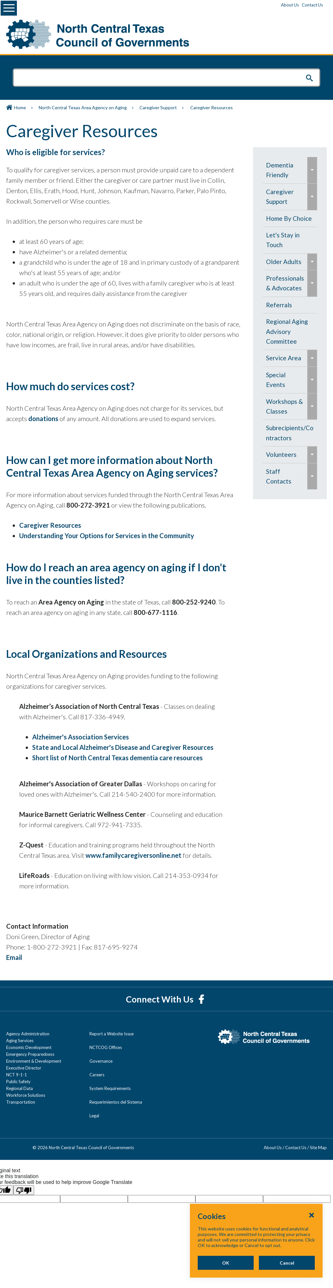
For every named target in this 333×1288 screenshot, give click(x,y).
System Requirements (110, 1088)
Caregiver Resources (50, 525)
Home (20, 107)
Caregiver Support (158, 107)
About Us (290, 4)
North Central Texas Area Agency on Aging (83, 107)
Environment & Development (33, 1061)
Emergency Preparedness (30, 1054)
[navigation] (290, 323)
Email (14, 957)
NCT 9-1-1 (16, 1074)
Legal (94, 1115)
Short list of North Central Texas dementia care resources (117, 758)
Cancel (287, 1263)
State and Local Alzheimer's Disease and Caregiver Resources (122, 747)
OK (225, 1263)
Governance (101, 1061)
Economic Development (28, 1047)
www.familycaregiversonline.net (134, 855)
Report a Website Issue (111, 1033)
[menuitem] (285, 170)
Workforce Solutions (25, 1095)
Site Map (318, 1147)
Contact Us (312, 4)
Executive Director (23, 1067)
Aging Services (19, 1040)
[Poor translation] (23, 1190)
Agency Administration (27, 1033)
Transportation (20, 1102)
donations (43, 418)
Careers (96, 1074)
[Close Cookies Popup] (311, 1215)
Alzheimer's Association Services (80, 737)
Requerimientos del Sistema (115, 1102)
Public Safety (18, 1081)
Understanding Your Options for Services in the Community (106, 535)
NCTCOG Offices (105, 1047)
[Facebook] (201, 999)
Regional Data (19, 1088)
